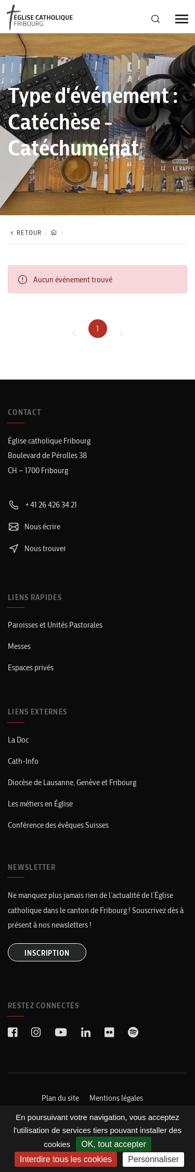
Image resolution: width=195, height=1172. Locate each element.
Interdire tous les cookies (66, 1159)
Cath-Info (23, 761)
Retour (25, 233)
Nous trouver (37, 548)
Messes (19, 646)
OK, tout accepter (113, 1144)
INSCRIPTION (47, 953)
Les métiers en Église (40, 804)
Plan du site (60, 1098)
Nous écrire (34, 526)
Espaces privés (31, 667)
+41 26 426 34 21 (42, 505)
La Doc (18, 740)
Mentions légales (116, 1098)
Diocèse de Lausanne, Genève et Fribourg (72, 782)
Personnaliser (153, 1159)
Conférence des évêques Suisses (58, 825)
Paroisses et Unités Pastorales (55, 625)
